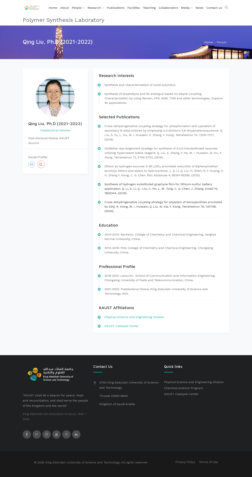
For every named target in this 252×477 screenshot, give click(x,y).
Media (187, 8)
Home (53, 8)
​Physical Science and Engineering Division (134, 317)
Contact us (214, 8)
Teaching (149, 8)
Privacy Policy (185, 462)
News (199, 8)
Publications (115, 8)
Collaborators (168, 8)
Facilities (133, 8)
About (64, 8)
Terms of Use (208, 462)
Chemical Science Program (183, 388)
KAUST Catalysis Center (121, 326)
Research (96, 8)
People (78, 8)
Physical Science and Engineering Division (194, 382)
